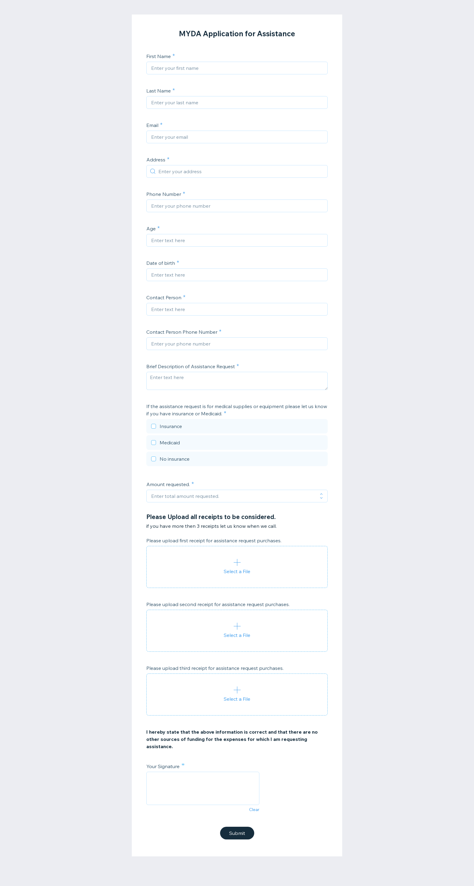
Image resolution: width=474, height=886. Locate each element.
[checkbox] (237, 427)
